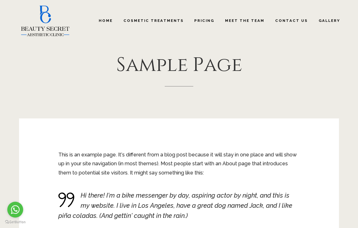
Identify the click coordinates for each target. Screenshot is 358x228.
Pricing (204, 20)
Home (106, 20)
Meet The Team (244, 20)
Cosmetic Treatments (153, 20)
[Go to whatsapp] (15, 210)
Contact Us (291, 20)
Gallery (329, 20)
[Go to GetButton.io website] (15, 222)
